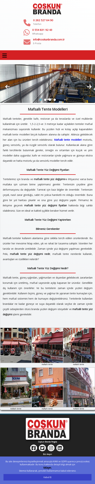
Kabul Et (47, 477)
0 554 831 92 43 (42, 30)
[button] (40, 100)
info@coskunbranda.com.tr (49, 39)
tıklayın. (47, 467)
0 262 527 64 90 (43, 20)
